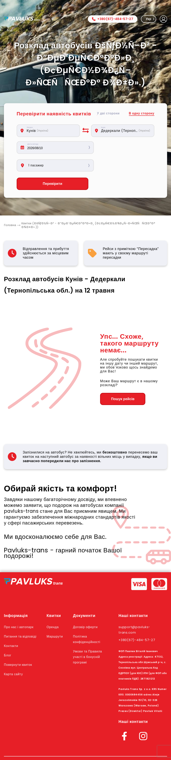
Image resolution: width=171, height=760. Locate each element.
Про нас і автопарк (19, 609)
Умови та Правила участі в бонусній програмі (89, 639)
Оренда (54, 609)
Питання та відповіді (21, 619)
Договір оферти (87, 609)
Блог (8, 637)
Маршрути (56, 619)
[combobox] (51, 130)
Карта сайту (14, 656)
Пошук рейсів (121, 381)
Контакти (11, 628)
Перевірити (48, 166)
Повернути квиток (19, 647)
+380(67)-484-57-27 (112, 19)
